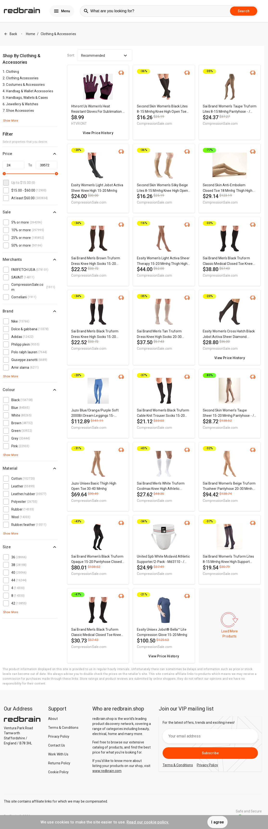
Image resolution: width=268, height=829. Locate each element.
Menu (61, 11)
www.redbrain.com (106, 771)
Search (243, 11)
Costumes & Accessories (25, 85)
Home (30, 34)
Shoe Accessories (20, 110)
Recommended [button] (104, 55)
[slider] (4, 174)
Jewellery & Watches (22, 104)
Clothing (12, 72)
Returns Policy (59, 763)
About (53, 719)
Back (10, 34)
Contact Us (56, 745)
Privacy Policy (58, 736)
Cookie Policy (58, 772)
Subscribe (210, 753)
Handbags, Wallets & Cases (27, 98)
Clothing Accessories (22, 78)
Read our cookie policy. (148, 822)
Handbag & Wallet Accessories (29, 91)
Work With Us (58, 754)
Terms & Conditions (63, 727)
